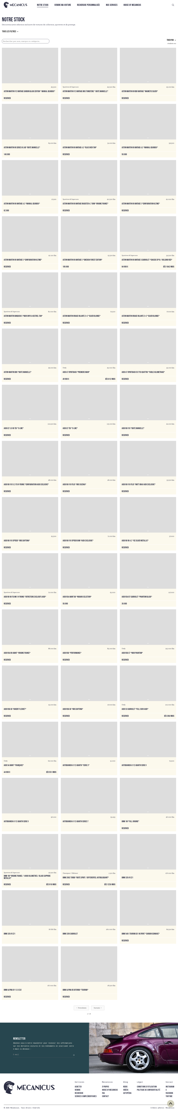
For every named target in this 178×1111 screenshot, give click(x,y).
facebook (169, 1093)
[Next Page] (97, 1008)
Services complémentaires (86, 1096)
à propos (105, 1086)
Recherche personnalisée (88, 5)
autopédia (127, 1093)
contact (105, 1096)
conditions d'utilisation (147, 1086)
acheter (78, 1086)
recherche (79, 1093)
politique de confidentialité (148, 1090)
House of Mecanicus (132, 5)
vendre (77, 1090)
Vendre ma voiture (62, 5)
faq (103, 1093)
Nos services (111, 5)
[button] (11, 31)
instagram (170, 1086)
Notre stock (42, 5)
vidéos (125, 1090)
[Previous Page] (81, 1008)
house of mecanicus (110, 1090)
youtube (169, 1096)
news (125, 1086)
